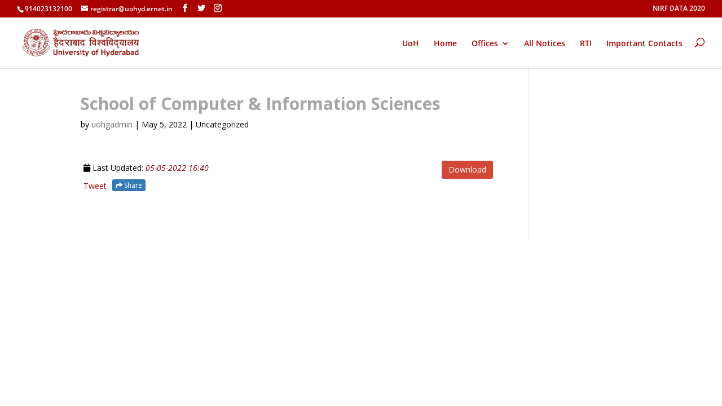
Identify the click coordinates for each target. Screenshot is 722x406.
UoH (410, 43)
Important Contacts (644, 43)
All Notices (544, 43)
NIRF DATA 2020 (679, 9)
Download (467, 169)
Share (129, 185)
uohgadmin (112, 124)
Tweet (95, 185)
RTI (586, 43)
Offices (485, 43)
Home (445, 43)
